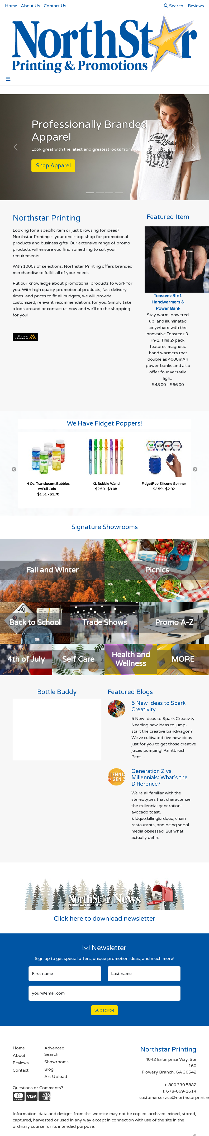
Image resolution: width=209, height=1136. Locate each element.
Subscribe (104, 1010)
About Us (30, 5)
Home (11, 5)
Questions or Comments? (38, 1087)
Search (173, 5)
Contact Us (55, 5)
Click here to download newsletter (104, 919)
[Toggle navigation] (8, 79)
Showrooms (56, 1062)
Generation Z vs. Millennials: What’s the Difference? (159, 777)
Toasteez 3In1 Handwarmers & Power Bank (167, 302)
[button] (15, 147)
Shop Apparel (53, 166)
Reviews (21, 1063)
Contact (20, 1070)
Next (195, 469)
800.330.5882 (182, 1085)
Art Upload (55, 1076)
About (19, 1055)
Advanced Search (54, 1051)
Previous (14, 469)
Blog (49, 1069)
